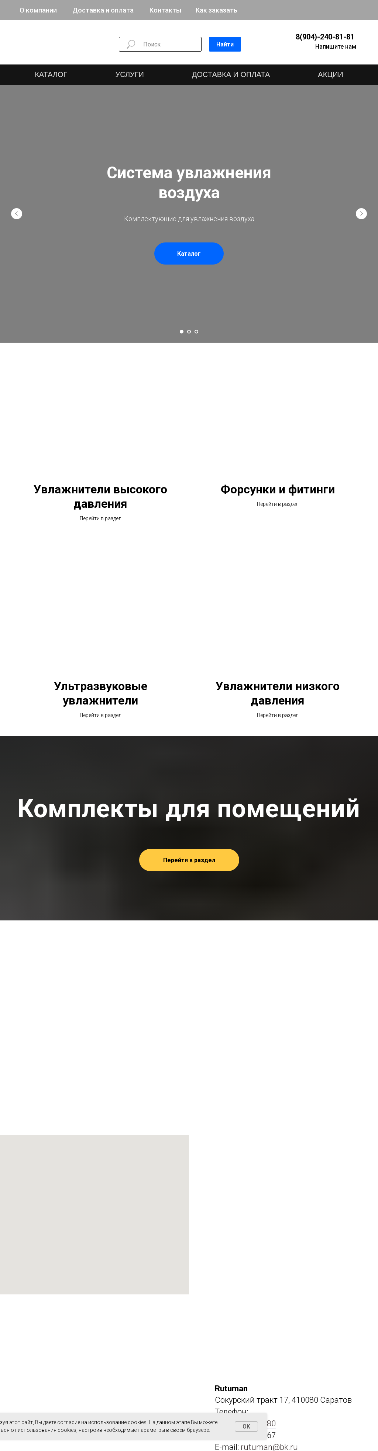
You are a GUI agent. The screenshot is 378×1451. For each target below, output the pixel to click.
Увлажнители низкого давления (278, 693)
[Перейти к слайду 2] (189, 331)
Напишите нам (335, 46)
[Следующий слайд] (361, 213)
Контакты (165, 10)
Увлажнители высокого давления (100, 496)
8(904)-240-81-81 (325, 36)
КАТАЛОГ (51, 74)
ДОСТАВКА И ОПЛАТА (231, 74)
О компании (38, 10)
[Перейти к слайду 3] (196, 331)
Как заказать (216, 10)
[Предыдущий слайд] (16, 213)
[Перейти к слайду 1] (181, 331)
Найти (225, 44)
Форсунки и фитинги (278, 489)
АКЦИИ (330, 74)
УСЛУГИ (129, 74)
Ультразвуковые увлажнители (100, 693)
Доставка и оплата (103, 10)
